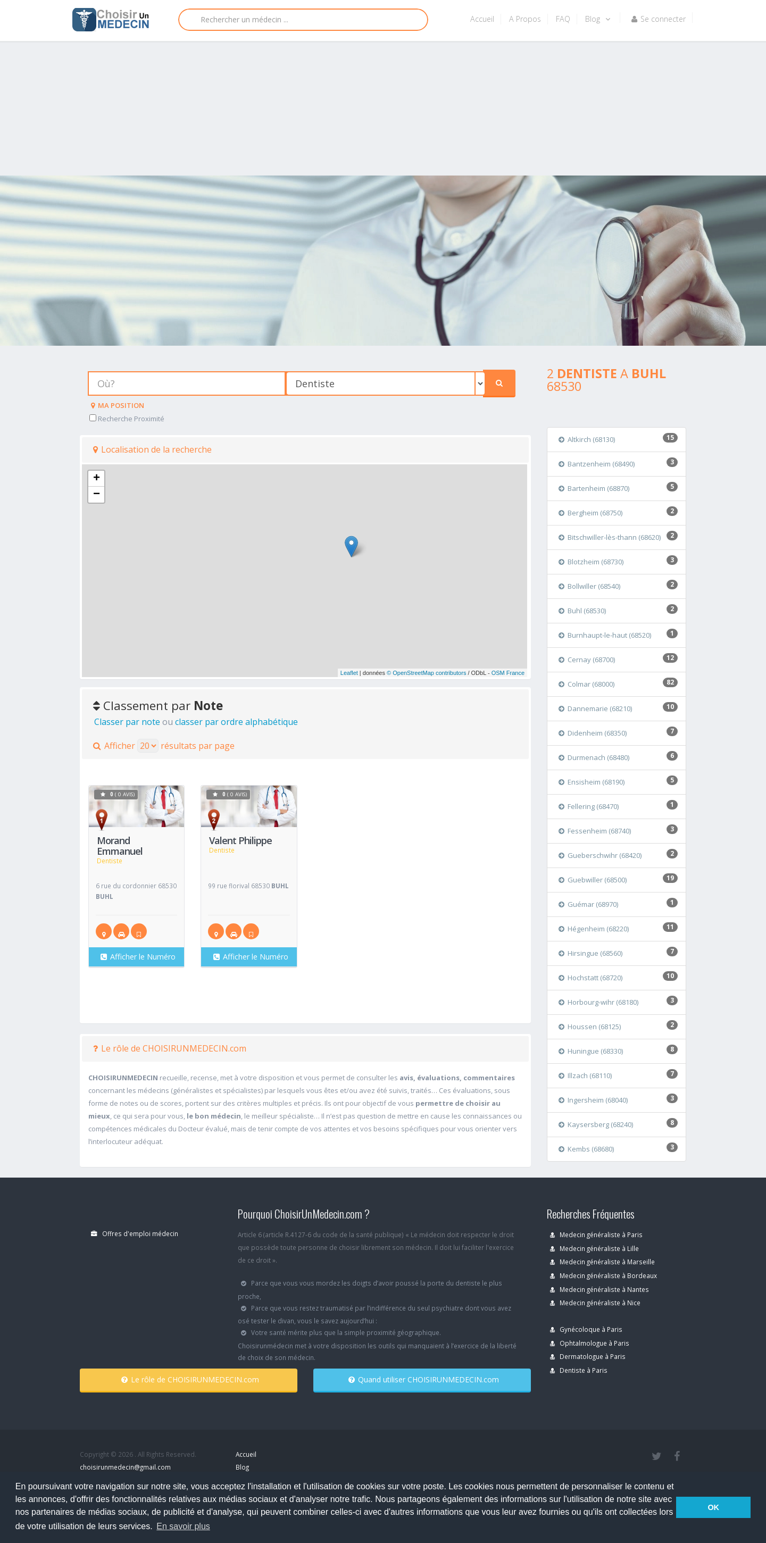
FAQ (563, 19)
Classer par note (127, 722)
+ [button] (96, 479)
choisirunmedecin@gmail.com (125, 1467)
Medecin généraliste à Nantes (599, 1289)
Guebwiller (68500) (593, 880)
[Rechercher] (303, 20)
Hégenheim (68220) (594, 928)
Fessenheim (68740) (595, 831)
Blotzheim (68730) (591, 561)
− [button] (96, 495)
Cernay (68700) (587, 659)
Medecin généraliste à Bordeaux (603, 1275)
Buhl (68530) (582, 610)
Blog (597, 19)
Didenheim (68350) (593, 733)
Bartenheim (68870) (594, 488)
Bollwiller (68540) (589, 586)
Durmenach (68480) (594, 757)
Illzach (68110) (585, 1075)
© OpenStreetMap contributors (426, 673)
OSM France (508, 673)
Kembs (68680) (586, 1149)
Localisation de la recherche (152, 449)
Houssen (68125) (590, 1026)
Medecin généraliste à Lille (594, 1248)
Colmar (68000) (586, 684)
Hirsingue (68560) (590, 953)
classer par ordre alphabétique (236, 722)
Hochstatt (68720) (590, 977)
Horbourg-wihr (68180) (598, 1002)
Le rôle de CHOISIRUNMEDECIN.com (169, 1048)
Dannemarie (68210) (595, 708)
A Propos (525, 19)
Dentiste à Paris (578, 1370)
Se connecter (658, 19)
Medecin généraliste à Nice (595, 1302)
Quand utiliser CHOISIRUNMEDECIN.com (423, 1379)
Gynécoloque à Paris (586, 1329)
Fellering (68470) (589, 806)
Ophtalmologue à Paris (589, 1343)
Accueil (482, 19)
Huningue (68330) (591, 1051)
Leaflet (349, 673)
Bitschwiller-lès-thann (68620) (610, 537)
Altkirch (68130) (587, 439)
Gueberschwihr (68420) (600, 855)
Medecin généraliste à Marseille (602, 1261)
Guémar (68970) (588, 904)
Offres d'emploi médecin (134, 1233)
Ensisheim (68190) (592, 782)
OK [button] (713, 1507)
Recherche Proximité (126, 418)
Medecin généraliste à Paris (596, 1234)
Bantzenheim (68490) (597, 464)
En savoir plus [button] (183, 1526)
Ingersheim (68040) (593, 1100)
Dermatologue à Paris (588, 1356)
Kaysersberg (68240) (596, 1124)
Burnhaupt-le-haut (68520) (605, 635)
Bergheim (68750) (590, 513)
